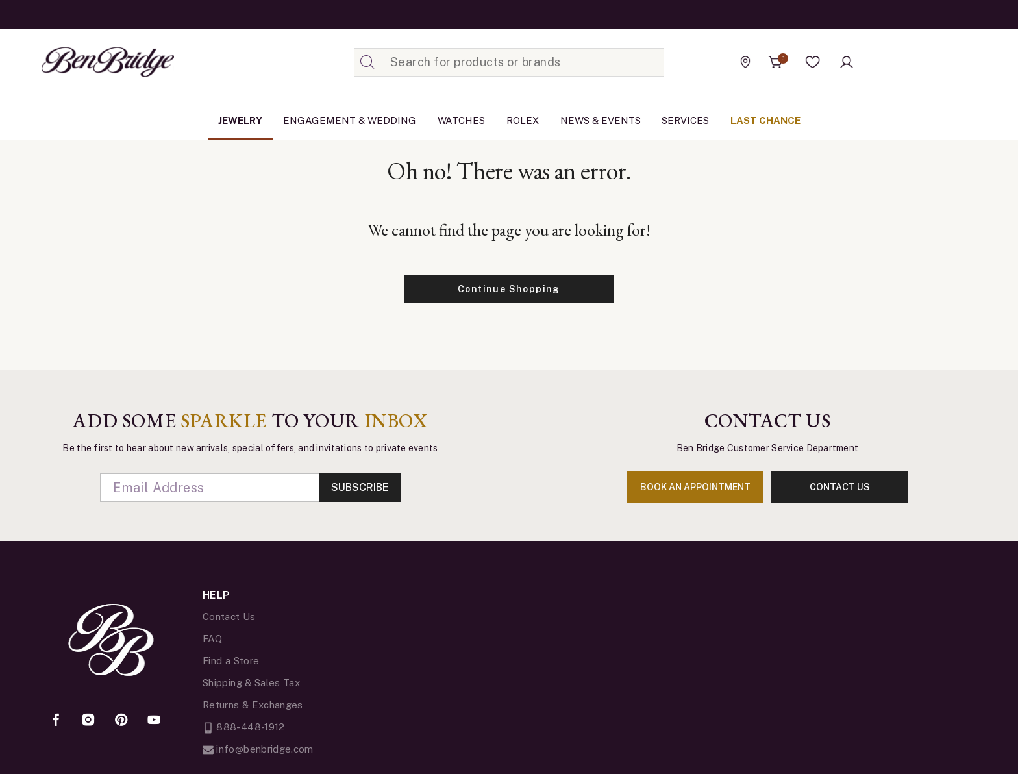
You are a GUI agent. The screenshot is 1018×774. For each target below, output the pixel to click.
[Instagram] (88, 720)
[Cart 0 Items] (776, 62)
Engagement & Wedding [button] (349, 120)
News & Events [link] (600, 120)
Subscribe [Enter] (360, 487)
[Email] (209, 487)
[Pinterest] (121, 720)
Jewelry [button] (240, 120)
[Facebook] (55, 720)
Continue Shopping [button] (509, 289)
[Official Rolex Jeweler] (917, 61)
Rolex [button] (522, 120)
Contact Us (229, 616)
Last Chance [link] (765, 120)
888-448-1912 (244, 726)
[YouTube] (153, 720)
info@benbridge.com (258, 749)
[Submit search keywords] (367, 62)
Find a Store (231, 660)
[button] (813, 62)
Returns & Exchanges (253, 704)
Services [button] (685, 120)
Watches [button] (461, 120)
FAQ (212, 638)
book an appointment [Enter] (695, 487)
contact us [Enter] (840, 487)
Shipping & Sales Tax (251, 682)
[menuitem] (240, 121)
